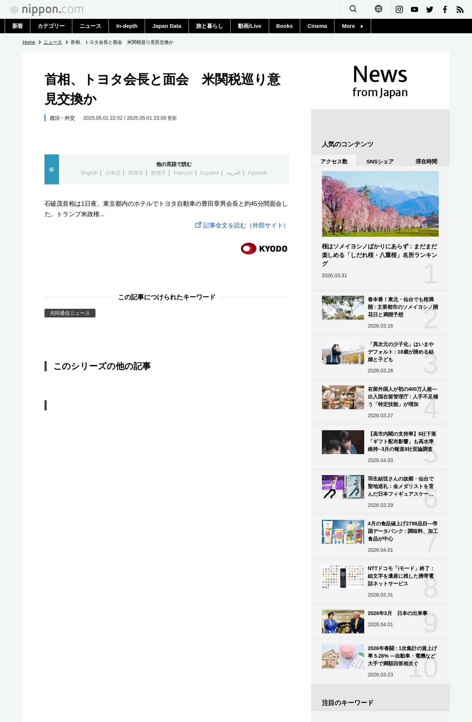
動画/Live (249, 26)
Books (284, 26)
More (352, 26)
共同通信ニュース (70, 313)
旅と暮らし (209, 26)
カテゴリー (51, 26)
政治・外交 (62, 118)
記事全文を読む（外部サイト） (241, 225)
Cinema (317, 26)
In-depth (126, 26)
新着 (17, 26)
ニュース (90, 26)
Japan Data (166, 26)
